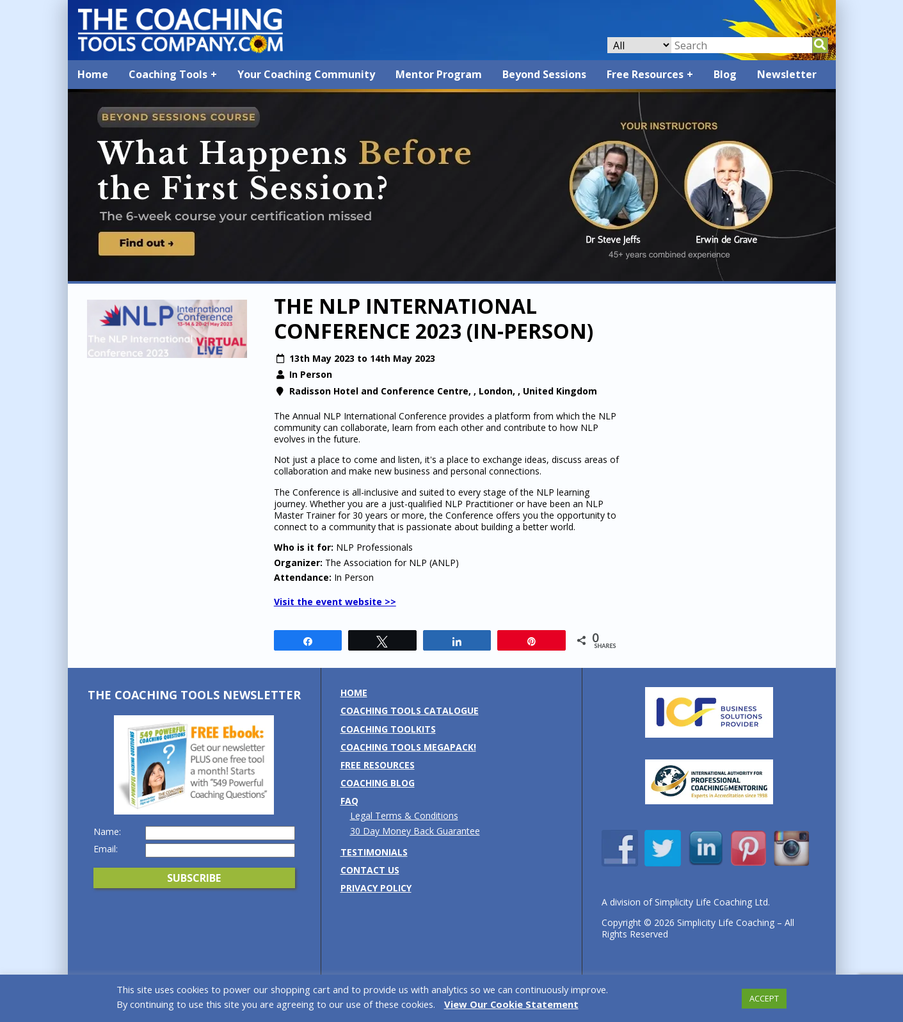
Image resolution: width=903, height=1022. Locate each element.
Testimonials (374, 852)
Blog (725, 74)
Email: (105, 849)
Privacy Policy (376, 888)
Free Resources (645, 74)
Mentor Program (439, 74)
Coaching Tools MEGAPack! (408, 747)
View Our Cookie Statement (511, 1004)
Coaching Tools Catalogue (409, 710)
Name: (107, 832)
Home (92, 74)
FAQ (349, 801)
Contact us (369, 870)
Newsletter (787, 74)
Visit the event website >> (335, 602)
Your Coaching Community (306, 74)
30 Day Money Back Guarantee (415, 831)
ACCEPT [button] (764, 998)
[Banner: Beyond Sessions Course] (452, 278)
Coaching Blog (377, 783)
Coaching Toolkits (388, 729)
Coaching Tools (168, 74)
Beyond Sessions (544, 74)
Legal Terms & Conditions (404, 815)
